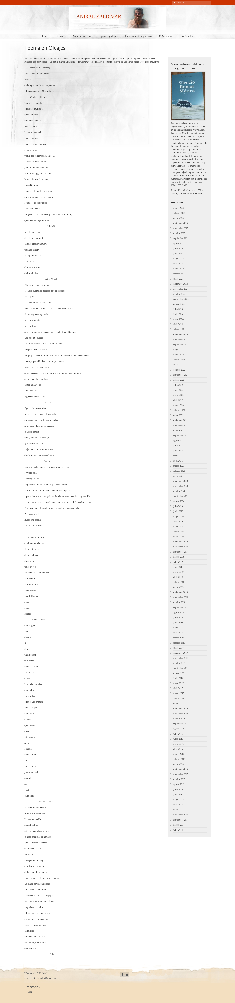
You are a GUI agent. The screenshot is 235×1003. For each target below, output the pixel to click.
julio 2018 (178, 617)
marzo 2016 (178, 754)
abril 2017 (178, 688)
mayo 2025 (178, 258)
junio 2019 (178, 567)
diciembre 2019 (180, 541)
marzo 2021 (178, 466)
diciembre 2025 (180, 223)
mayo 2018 (178, 627)
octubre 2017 (179, 663)
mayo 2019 (178, 572)
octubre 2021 (179, 430)
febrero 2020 (179, 531)
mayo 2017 (178, 683)
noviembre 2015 (180, 774)
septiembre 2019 (181, 552)
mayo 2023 (178, 349)
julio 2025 (178, 248)
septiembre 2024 (181, 299)
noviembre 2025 (180, 228)
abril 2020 (178, 521)
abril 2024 (178, 324)
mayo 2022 (178, 395)
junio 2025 (178, 253)
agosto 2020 (179, 501)
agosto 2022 (179, 380)
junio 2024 (178, 314)
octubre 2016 (179, 718)
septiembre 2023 (181, 344)
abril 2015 (178, 804)
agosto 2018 (179, 612)
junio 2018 (178, 622)
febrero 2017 (179, 698)
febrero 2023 (179, 359)
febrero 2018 (179, 643)
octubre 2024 (179, 294)
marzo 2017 (178, 693)
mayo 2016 (178, 744)
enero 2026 (178, 218)
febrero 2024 (179, 329)
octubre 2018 (179, 602)
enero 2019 (178, 587)
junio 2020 (178, 511)
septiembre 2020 (181, 496)
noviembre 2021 (180, 425)
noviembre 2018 (180, 597)
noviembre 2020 (180, 486)
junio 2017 (178, 678)
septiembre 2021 (181, 435)
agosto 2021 (179, 440)
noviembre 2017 (180, 658)
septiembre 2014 (181, 820)
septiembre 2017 (181, 668)
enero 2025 (178, 279)
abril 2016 (178, 749)
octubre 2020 (179, 491)
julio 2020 (178, 506)
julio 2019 (178, 562)
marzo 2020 (178, 526)
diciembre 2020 (180, 481)
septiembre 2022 (181, 375)
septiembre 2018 (181, 607)
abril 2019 (178, 577)
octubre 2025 (179, 233)
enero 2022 (178, 415)
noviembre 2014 (180, 814)
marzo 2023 (178, 354)
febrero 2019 (179, 582)
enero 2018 (178, 648)
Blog (30, 992)
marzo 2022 (178, 405)
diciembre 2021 (180, 420)
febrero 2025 (179, 274)
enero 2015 (178, 809)
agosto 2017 (179, 673)
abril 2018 (178, 632)
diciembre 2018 (180, 592)
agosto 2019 (179, 557)
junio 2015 (178, 794)
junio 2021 (178, 450)
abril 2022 (178, 400)
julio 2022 (178, 385)
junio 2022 (178, 390)
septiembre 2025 (181, 238)
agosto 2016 (179, 729)
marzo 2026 (178, 208)
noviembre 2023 (180, 339)
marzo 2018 (178, 638)
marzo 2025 (178, 268)
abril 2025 (178, 263)
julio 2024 (178, 309)
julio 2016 (178, 734)
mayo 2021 (178, 456)
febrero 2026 (179, 213)
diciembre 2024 (180, 284)
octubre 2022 (179, 370)
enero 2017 (178, 703)
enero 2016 (178, 764)
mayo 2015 (178, 799)
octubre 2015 (179, 779)
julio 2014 (178, 830)
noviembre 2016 (180, 713)
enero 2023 (178, 365)
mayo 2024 (178, 319)
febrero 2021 (179, 471)
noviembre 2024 (180, 289)
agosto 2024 (179, 304)
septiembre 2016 (181, 723)
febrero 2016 (179, 759)
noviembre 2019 (180, 547)
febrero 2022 (179, 410)
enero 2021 (178, 476)
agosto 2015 (179, 784)
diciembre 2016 (180, 708)
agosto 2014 (179, 825)
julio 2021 (178, 445)
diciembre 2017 (180, 653)
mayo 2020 (178, 516)
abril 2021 (178, 461)
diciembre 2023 (180, 334)
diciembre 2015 (180, 769)
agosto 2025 (179, 243)
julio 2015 (178, 789)
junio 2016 (178, 739)
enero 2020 (178, 536)
